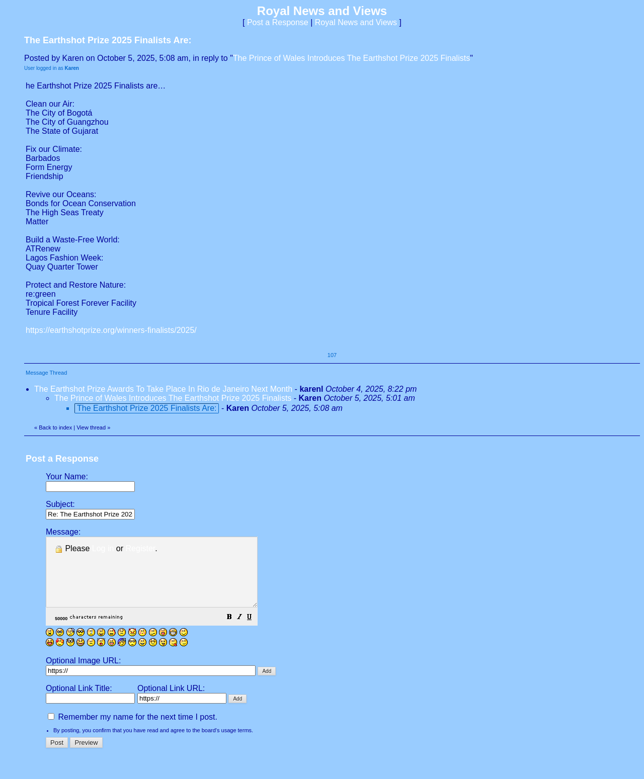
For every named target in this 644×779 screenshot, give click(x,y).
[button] (255, 631)
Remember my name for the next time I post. (132, 730)
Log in (103, 548)
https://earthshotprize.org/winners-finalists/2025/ (111, 330)
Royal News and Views (356, 22)
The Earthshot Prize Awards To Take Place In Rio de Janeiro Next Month (163, 389)
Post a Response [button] (277, 22)
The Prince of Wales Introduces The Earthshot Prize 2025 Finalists (351, 58)
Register (140, 548)
